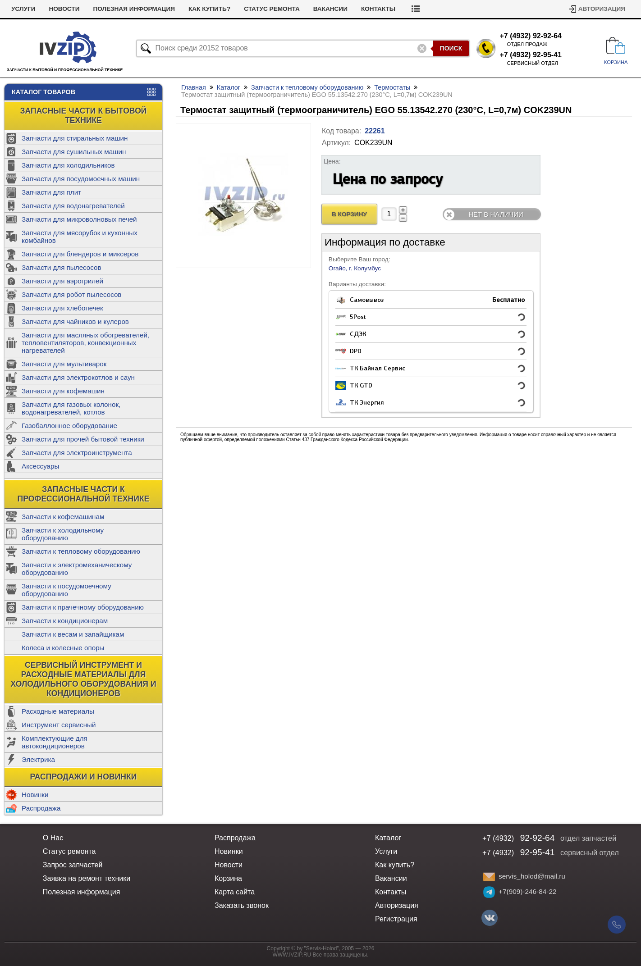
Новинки (35, 794)
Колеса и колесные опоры (63, 648)
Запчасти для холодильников (68, 165)
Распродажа (41, 808)
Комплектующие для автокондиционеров (54, 742)
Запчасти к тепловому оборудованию (81, 551)
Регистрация (396, 919)
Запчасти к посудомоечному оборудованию (66, 589)
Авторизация (601, 8)
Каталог (228, 87)
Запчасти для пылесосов (61, 267)
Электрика (38, 759)
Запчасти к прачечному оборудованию (83, 607)
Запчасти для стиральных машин (75, 138)
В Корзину (349, 214)
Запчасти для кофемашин (63, 391)
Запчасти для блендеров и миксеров (80, 254)
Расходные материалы (58, 711)
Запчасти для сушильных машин (74, 151)
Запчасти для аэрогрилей (62, 281)
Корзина (228, 878)
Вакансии (330, 8)
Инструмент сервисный (59, 725)
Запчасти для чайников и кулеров (75, 321)
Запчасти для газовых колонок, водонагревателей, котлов (71, 408)
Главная (193, 87)
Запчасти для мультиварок (64, 364)
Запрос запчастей (73, 865)
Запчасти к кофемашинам (63, 516)
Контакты (378, 8)
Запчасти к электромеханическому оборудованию (77, 568)
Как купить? (209, 8)
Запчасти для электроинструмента (77, 452)
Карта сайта (235, 892)
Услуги (23, 8)
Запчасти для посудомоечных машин (81, 178)
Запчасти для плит (51, 192)
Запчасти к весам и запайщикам (73, 634)
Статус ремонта (272, 8)
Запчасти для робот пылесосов (71, 294)
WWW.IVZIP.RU (292, 955)
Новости (64, 8)
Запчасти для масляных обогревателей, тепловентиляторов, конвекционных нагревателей (85, 342)
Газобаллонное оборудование (69, 425)
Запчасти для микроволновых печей (79, 219)
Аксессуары (40, 466)
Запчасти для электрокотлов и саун (78, 377)
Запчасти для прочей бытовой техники (83, 439)
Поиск (451, 48)
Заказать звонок (242, 905)
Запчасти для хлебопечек (62, 308)
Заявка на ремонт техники (86, 878)
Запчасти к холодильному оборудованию (63, 534)
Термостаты (392, 87)
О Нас (53, 838)
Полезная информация (134, 8)
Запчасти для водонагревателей (73, 206)
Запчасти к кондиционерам (65, 620)
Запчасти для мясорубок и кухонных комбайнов (79, 236)
